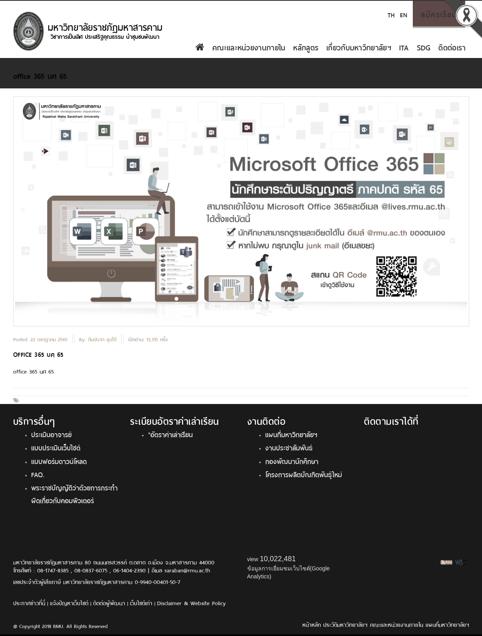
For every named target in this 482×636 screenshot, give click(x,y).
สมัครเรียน (439, 13)
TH (391, 14)
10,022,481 (278, 559)
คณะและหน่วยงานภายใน (248, 46)
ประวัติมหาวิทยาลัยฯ (345, 624)
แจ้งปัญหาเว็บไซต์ (69, 603)
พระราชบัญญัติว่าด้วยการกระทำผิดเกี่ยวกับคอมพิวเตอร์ (74, 493)
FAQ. (37, 474)
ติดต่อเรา (452, 46)
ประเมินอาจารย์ (51, 434)
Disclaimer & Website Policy (191, 603)
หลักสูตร (305, 46)
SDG (424, 46)
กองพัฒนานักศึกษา (291, 461)
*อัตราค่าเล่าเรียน (170, 434)
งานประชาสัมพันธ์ (288, 447)
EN (403, 14)
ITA (404, 46)
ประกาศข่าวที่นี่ (29, 603)
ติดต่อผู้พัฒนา (109, 603)
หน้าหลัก (311, 624)
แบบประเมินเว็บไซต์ (55, 447)
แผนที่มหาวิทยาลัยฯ (291, 434)
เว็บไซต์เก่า (141, 603)
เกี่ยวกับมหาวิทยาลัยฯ (358, 46)
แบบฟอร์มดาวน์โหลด (59, 461)
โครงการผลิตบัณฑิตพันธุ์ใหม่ (303, 474)
